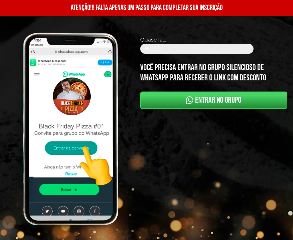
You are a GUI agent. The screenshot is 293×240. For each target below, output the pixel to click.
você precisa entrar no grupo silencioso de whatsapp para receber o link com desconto (203, 72)
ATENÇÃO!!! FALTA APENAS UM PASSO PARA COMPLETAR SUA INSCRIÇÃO (147, 7)
